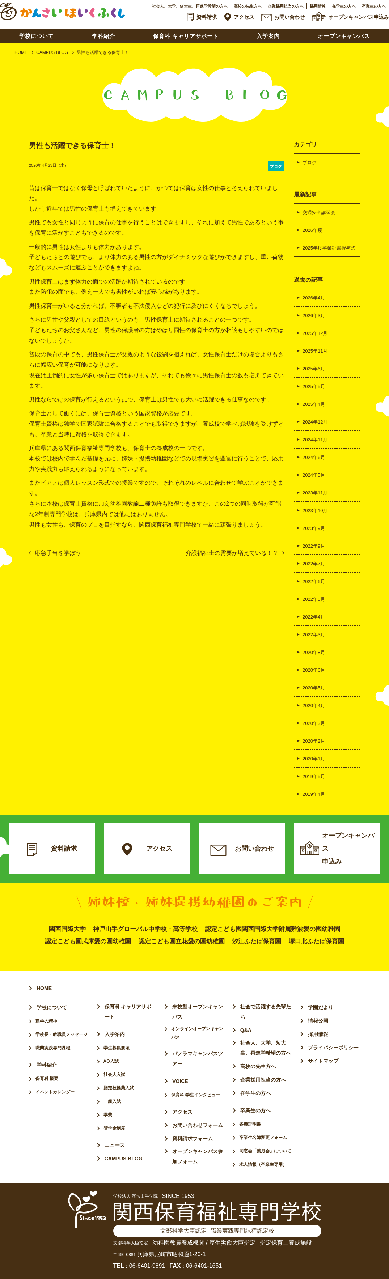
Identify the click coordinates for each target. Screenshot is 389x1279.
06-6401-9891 (147, 1266)
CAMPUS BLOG (52, 52)
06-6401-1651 (204, 1266)
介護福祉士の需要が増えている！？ (232, 553)
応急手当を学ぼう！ (61, 553)
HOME (21, 52)
